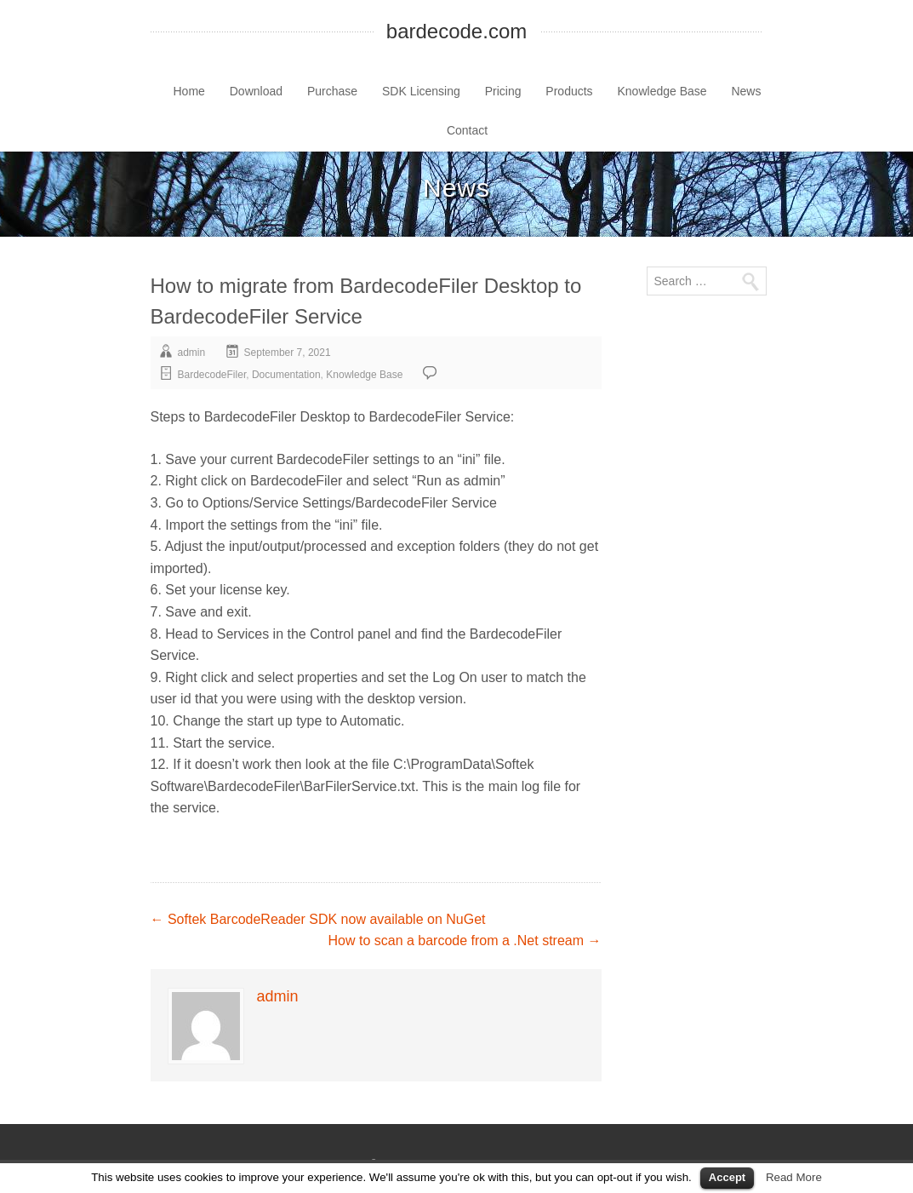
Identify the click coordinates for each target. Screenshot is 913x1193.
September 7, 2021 (287, 352)
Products (568, 91)
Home (189, 91)
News (746, 91)
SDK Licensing (421, 91)
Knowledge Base (662, 91)
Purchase (332, 91)
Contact (467, 130)
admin (192, 352)
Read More (794, 1177)
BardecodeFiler (212, 375)
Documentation (286, 375)
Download (256, 91)
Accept (727, 1177)
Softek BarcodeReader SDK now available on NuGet (318, 919)
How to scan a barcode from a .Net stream (464, 940)
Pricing (503, 91)
